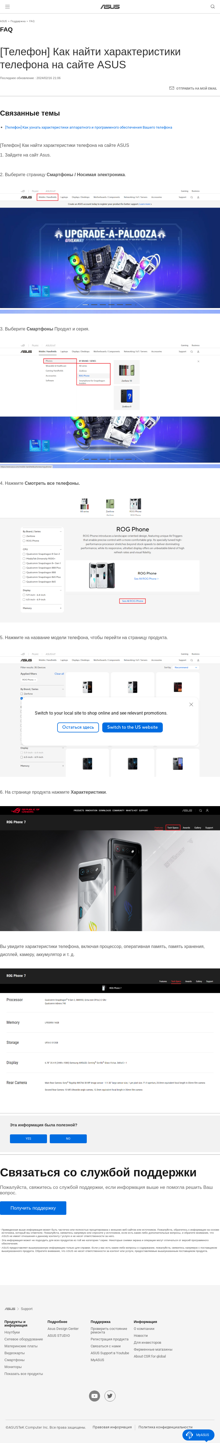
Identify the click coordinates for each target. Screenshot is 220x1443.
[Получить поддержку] (33, 1208)
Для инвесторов (147, 1342)
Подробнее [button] (57, 1321)
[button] (7, 6)
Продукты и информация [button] (15, 1323)
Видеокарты (14, 1353)
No (59, 1138)
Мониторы (13, 1366)
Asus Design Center (63, 1328)
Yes (25, 1138)
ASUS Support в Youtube (110, 1353)
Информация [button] (145, 1321)
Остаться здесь (78, 727)
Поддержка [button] (101, 1321)
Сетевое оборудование (23, 1339)
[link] (110, 7)
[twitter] (110, 1395)
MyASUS (97, 1359)
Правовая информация (112, 1427)
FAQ (32, 21)
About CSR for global (150, 1356)
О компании (144, 1328)
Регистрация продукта (110, 1339)
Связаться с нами (106, 1346)
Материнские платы (21, 1346)
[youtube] (94, 1395)
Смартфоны (14, 1359)
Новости (141, 1335)
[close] (191, 704)
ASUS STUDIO (59, 1335)
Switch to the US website (132, 727)
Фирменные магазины (153, 1349)
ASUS (3, 21)
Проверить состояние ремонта (109, 1330)
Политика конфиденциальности (165, 1427)
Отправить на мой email (196, 88)
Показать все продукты (23, 1373)
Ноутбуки (12, 1332)
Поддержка (18, 21)
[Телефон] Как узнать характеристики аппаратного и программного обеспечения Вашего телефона (88, 127)
